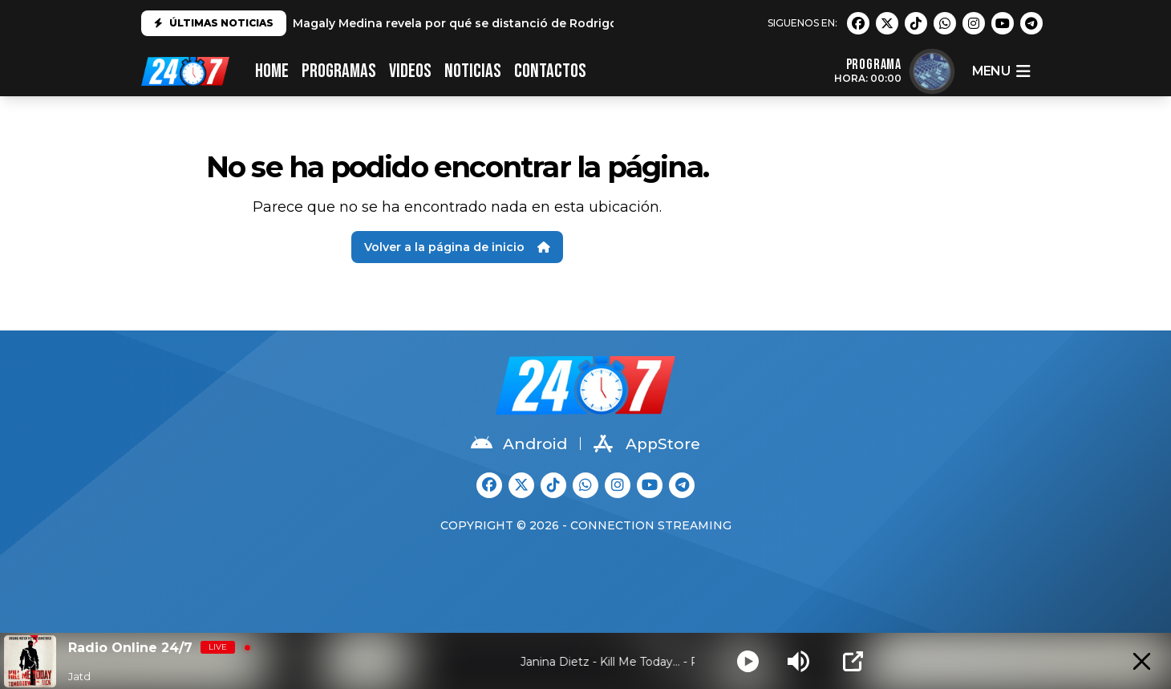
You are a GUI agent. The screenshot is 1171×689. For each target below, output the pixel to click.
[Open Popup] (853, 661)
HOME (272, 71)
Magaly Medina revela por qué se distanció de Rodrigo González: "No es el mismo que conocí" (573, 23)
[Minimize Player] (1141, 661)
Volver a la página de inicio (457, 247)
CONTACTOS (550, 71)
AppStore (647, 443)
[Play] (748, 661)
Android (519, 443)
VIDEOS (410, 71)
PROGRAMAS (339, 71)
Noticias (472, 71)
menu (1001, 71)
